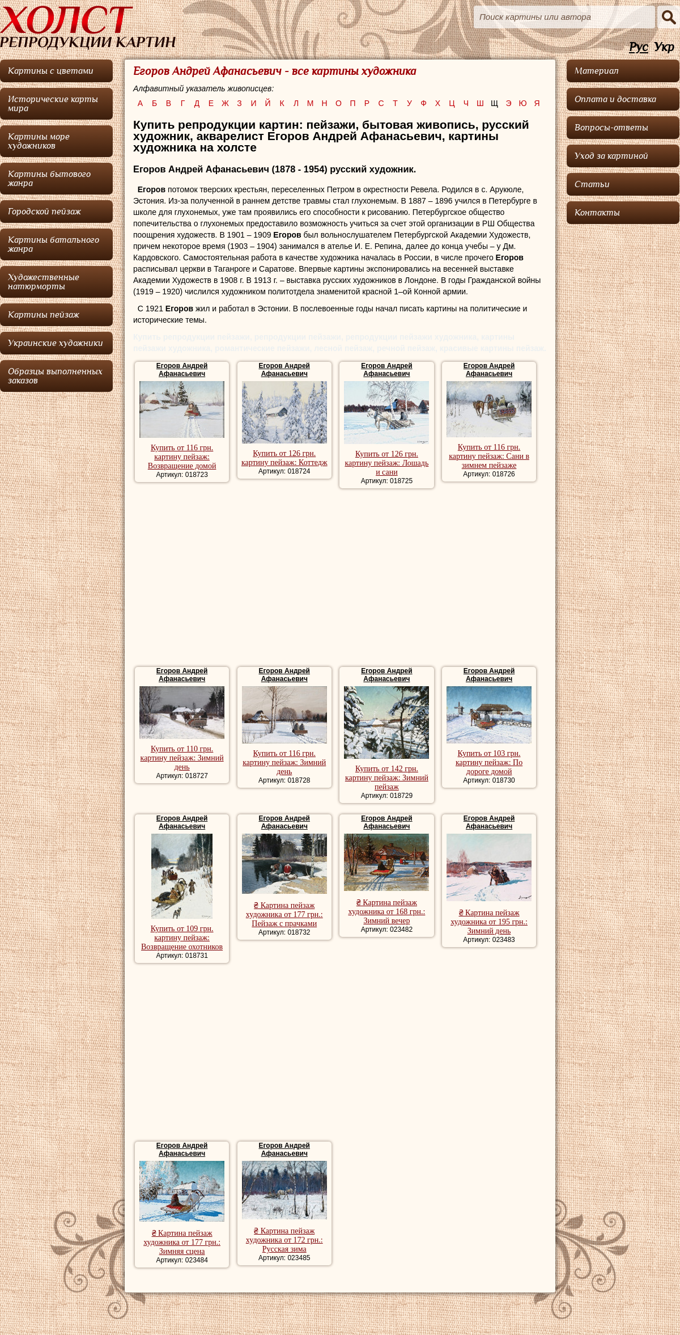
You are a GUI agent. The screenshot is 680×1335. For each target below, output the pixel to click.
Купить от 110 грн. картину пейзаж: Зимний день (182, 758)
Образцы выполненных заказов (55, 376)
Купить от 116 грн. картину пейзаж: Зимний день (284, 762)
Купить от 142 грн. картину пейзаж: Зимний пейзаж (386, 777)
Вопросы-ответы (611, 127)
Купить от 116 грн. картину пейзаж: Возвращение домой (182, 456)
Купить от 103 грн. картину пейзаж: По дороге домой (489, 762)
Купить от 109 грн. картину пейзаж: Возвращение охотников (182, 937)
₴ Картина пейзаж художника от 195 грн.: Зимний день (489, 922)
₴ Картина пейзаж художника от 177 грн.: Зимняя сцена (181, 1242)
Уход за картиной (611, 155)
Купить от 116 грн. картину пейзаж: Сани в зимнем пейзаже (489, 456)
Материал (597, 70)
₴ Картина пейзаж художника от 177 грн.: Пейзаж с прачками (284, 914)
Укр (664, 47)
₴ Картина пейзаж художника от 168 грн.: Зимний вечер (386, 911)
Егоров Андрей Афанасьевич (181, 370)
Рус (638, 47)
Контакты (597, 212)
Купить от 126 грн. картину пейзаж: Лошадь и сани (386, 463)
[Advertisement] (340, 579)
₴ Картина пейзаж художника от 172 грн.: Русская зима (284, 1240)
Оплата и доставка (615, 99)
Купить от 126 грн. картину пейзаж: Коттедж (284, 458)
